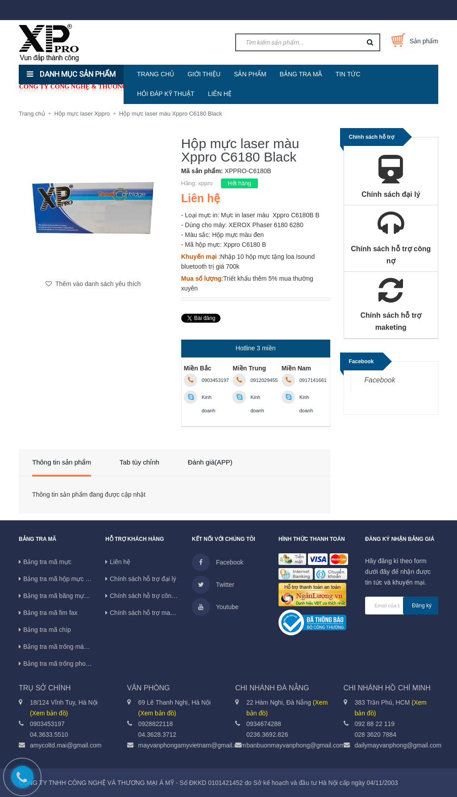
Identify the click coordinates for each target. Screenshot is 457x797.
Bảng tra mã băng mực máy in (65, 595)
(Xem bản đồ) (49, 713)
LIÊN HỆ (220, 93)
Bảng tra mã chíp (47, 629)
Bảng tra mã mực (47, 561)
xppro (205, 183)
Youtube (215, 606)
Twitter (213, 584)
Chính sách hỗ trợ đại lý (143, 578)
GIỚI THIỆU (203, 74)
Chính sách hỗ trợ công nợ (147, 595)
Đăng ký (422, 605)
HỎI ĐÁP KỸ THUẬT (166, 93)
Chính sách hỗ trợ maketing (148, 612)
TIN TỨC (348, 74)
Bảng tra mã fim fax (50, 612)
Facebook (380, 380)
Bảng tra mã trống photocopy (63, 663)
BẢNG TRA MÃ (301, 74)
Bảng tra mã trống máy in (58, 646)
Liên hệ (120, 561)
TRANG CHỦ (155, 74)
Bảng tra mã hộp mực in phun (64, 578)
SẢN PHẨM (250, 74)
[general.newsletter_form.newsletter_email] (401, 605)
